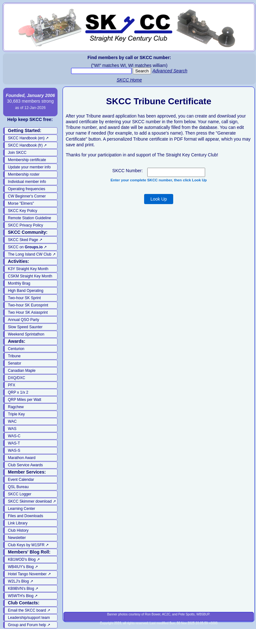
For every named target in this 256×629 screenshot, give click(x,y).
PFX (11, 385)
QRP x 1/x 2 (18, 392)
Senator (14, 363)
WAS (12, 428)
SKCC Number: (127, 170)
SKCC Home (129, 79)
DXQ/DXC (16, 378)
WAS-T (14, 443)
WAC (12, 421)
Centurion (16, 349)
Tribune (14, 356)
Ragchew (16, 407)
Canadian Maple (21, 370)
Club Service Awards (25, 465)
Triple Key (16, 414)
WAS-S (14, 450)
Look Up (158, 199)
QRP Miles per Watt (24, 399)
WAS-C (14, 436)
